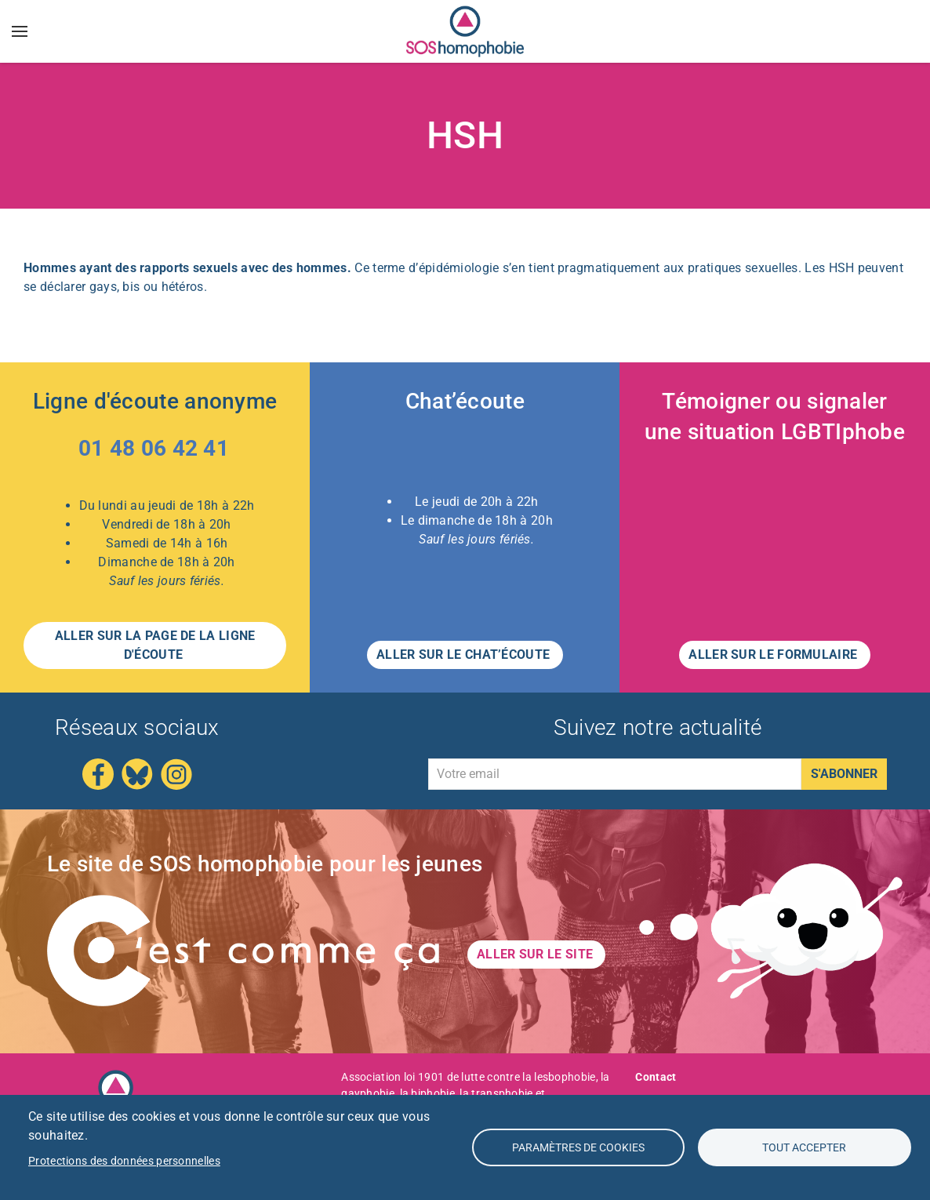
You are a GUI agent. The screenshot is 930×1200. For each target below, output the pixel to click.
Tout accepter (804, 1147)
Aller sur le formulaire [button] (774, 654)
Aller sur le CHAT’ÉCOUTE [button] (465, 654)
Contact (655, 1077)
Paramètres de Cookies (578, 1147)
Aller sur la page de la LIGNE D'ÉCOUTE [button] (155, 645)
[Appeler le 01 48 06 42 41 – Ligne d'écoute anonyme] (155, 451)
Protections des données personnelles (124, 1161)
